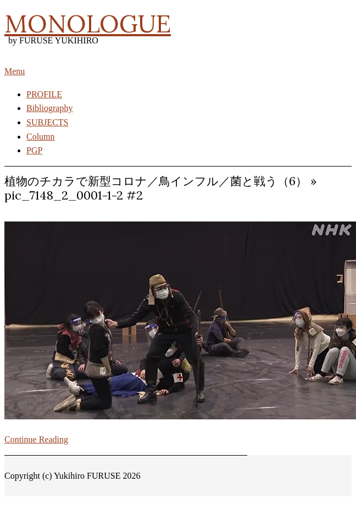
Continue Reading (36, 439)
